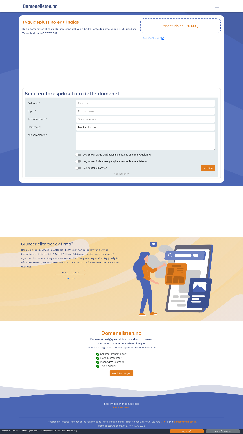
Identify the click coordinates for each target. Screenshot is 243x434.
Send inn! (208, 168)
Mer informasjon (121, 373)
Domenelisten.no (40, 6)
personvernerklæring (185, 421)
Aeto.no (70, 278)
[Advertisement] (115, 65)
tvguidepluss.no (154, 38)
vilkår (163, 421)
